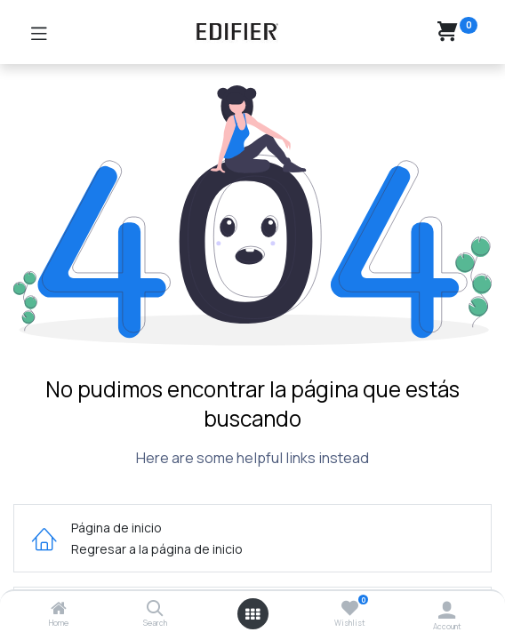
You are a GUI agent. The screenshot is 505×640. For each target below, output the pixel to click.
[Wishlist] (349, 608)
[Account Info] (446, 609)
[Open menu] (252, 614)
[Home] (59, 609)
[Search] (155, 609)
